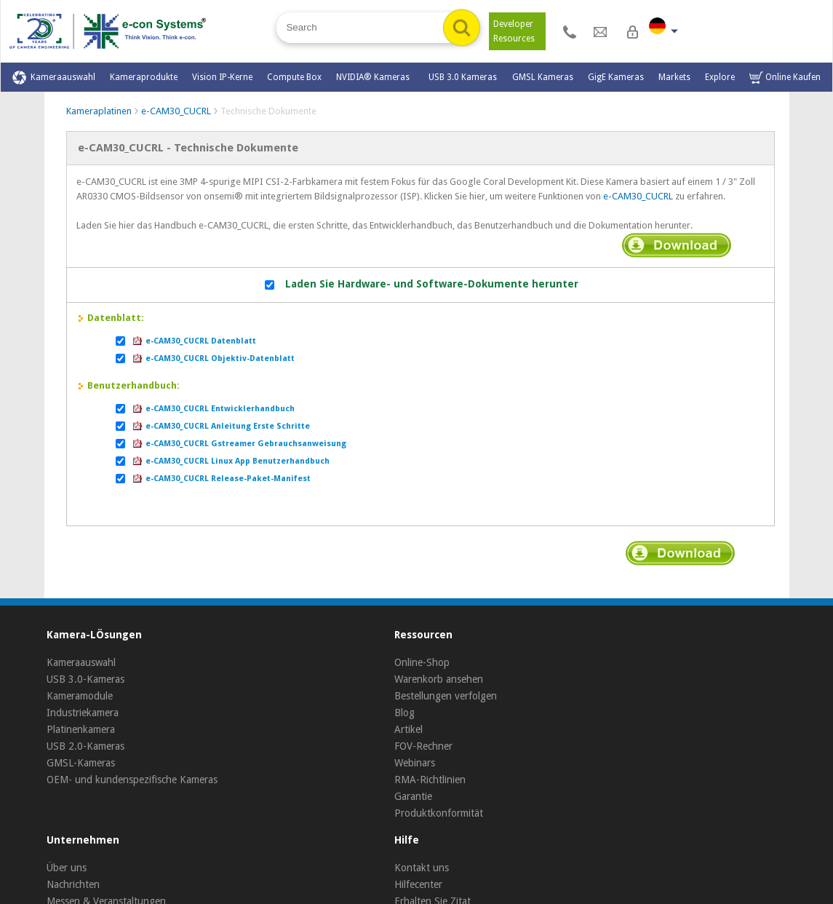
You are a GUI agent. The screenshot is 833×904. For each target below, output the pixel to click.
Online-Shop (422, 662)
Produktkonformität (438, 813)
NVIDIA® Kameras (375, 77)
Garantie (413, 796)
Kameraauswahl (53, 77)
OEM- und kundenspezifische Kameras (132, 779)
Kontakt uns (421, 867)
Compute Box (294, 77)
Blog (404, 712)
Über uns (67, 867)
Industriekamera (83, 712)
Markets (674, 77)
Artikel (408, 729)
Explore (720, 77)
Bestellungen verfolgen (445, 696)
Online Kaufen (785, 77)
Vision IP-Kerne (222, 77)
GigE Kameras (616, 77)
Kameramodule (80, 696)
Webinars (414, 763)
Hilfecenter (418, 884)
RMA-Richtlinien (430, 779)
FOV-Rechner (423, 746)
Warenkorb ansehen (438, 679)
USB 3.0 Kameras (463, 77)
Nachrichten (73, 884)
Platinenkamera (81, 729)
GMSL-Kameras (81, 763)
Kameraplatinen (99, 111)
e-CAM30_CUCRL (176, 111)
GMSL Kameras (542, 77)
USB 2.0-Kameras (85, 746)
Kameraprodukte (144, 77)
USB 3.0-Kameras (85, 679)
